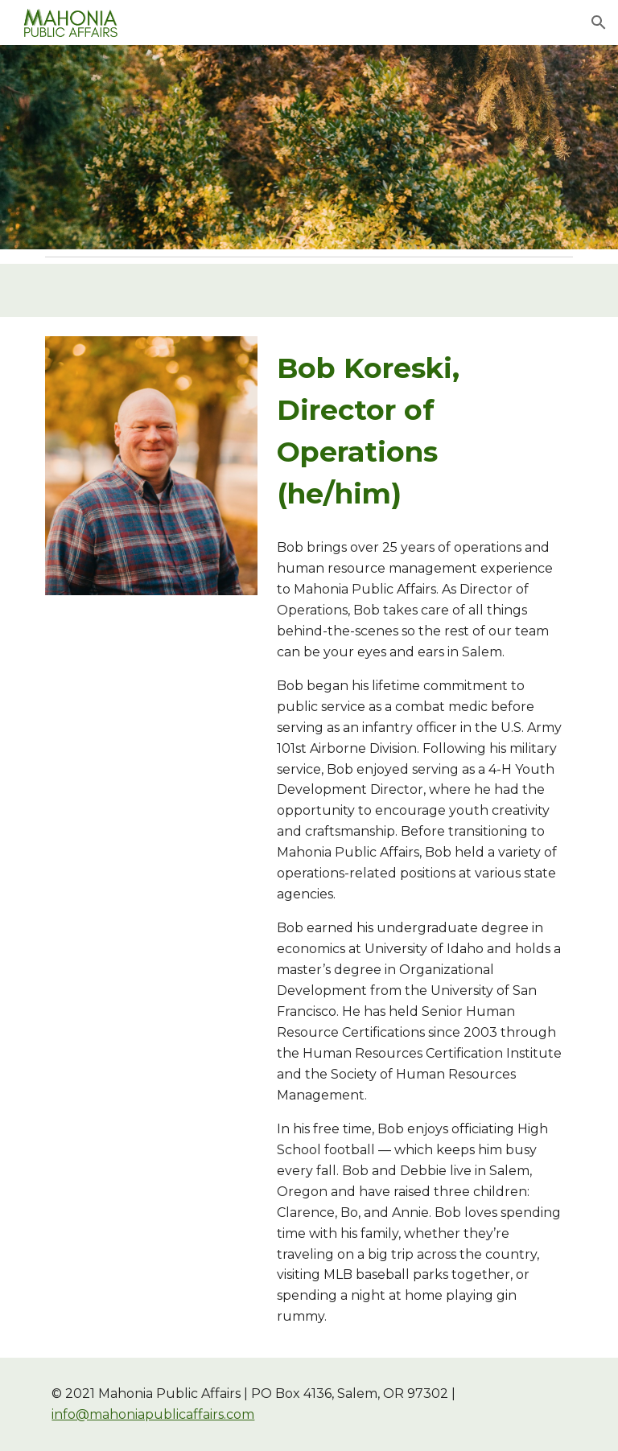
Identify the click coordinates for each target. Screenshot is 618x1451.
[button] (598, 22)
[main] (421, 431)
